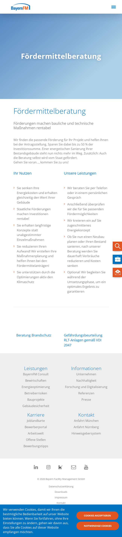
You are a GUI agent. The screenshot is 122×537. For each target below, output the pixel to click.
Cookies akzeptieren (97, 517)
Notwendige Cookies (98, 528)
